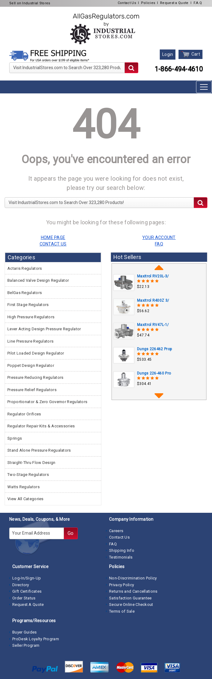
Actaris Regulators (24, 268)
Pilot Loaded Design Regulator (35, 353)
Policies (148, 3)
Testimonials (121, 557)
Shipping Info (121, 550)
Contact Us (127, 3)
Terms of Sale (122, 611)
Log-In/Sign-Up (26, 578)
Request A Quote (28, 604)
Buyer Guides (24, 632)
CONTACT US (53, 243)
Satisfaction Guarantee (130, 598)
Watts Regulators (23, 487)
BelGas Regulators (24, 292)
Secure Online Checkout (131, 604)
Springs (14, 438)
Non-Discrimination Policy (133, 578)
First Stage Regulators (28, 304)
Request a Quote (174, 3)
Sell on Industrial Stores (29, 3)
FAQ (113, 544)
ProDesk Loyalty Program (35, 639)
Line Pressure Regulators (30, 341)
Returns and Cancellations (133, 591)
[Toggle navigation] (204, 87)
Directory (20, 585)
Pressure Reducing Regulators (35, 377)
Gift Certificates (26, 591)
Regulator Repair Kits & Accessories (41, 426)
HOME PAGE (53, 237)
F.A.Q (198, 3)
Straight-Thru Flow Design (31, 462)
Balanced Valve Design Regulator (38, 280)
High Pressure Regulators (30, 317)
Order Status (24, 598)
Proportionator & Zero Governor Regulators (47, 401)
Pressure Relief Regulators (32, 389)
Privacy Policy (121, 585)
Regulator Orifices (24, 414)
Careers (116, 530)
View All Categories (25, 498)
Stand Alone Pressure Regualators (39, 450)
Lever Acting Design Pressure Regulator (44, 329)
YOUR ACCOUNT (159, 237)
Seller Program (25, 645)
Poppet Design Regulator (30, 365)
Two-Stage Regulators (28, 474)
